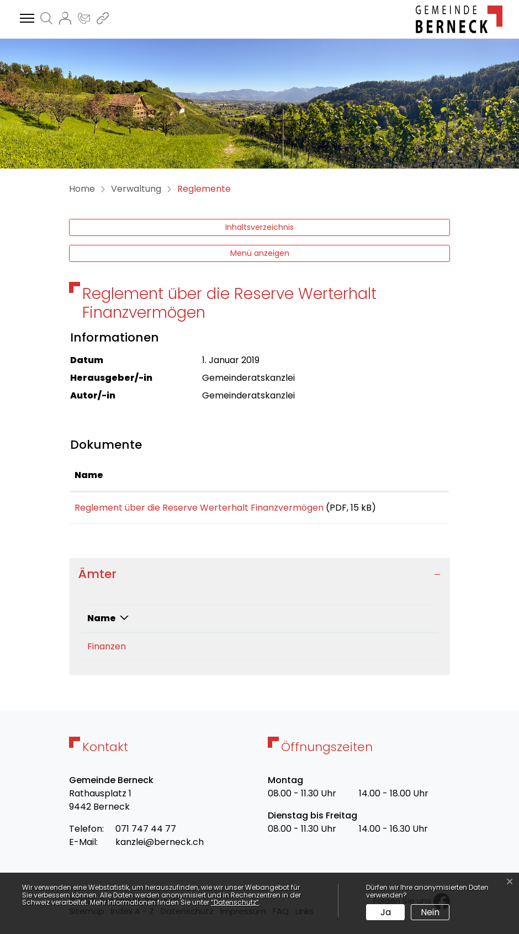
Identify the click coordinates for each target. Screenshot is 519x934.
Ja (385, 912)
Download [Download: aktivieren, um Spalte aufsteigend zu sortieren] (417, 475)
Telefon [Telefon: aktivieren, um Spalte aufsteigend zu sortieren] (186, 622)
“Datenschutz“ (235, 902)
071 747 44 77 (145, 832)
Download (419, 509)
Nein (430, 912)
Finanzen (106, 650)
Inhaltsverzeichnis (259, 227)
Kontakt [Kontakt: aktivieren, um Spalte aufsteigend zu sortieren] (298, 622)
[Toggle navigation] (25, 18)
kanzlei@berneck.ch (159, 845)
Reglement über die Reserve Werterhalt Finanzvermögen (199, 507)
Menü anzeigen (259, 253)
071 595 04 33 (197, 650)
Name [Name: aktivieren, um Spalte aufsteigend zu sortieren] (89, 475)
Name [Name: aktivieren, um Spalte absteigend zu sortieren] (101, 622)
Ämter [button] (97, 577)
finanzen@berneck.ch (325, 650)
